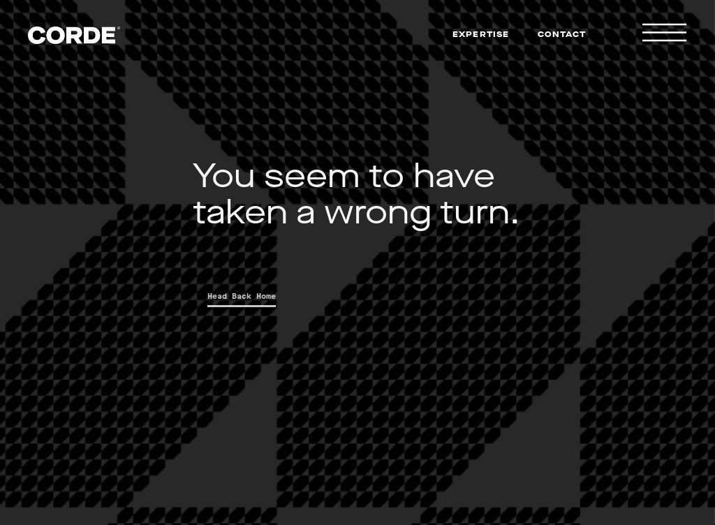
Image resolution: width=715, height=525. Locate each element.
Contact (562, 34)
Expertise (481, 34)
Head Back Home (246, 296)
